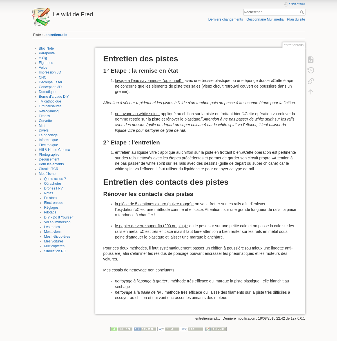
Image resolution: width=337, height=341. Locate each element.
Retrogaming (49, 111)
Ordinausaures (50, 106)
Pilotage (50, 212)
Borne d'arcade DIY (54, 97)
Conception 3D (50, 87)
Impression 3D (50, 72)
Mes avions (52, 232)
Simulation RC (55, 251)
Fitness (44, 116)
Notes (48, 193)
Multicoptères (54, 246)
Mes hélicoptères (57, 237)
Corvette (45, 121)
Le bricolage (48, 135)
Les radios (52, 227)
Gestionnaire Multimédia (265, 19)
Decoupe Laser (50, 82)
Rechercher (302, 12)
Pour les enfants (51, 164)
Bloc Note (46, 48)
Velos (43, 68)
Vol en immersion (57, 222)
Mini (42, 126)
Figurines (46, 63)
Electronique (48, 145)
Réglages (51, 207)
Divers (44, 130)
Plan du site (296, 19)
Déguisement (49, 159)
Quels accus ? (55, 179)
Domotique (47, 92)
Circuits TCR (48, 169)
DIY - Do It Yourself (58, 217)
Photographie (49, 155)
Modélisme (47, 174)
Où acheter (52, 184)
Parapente (47, 53)
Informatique (48, 140)
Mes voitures (53, 241)
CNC (42, 77)
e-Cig (43, 58)
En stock (50, 198)
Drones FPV (53, 188)
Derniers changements (225, 19)
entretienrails (56, 35)
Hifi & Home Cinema (54, 150)
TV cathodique (50, 101)
